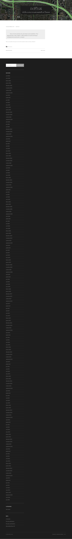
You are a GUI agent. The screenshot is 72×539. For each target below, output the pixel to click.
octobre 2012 (8, 444)
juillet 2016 (8, 335)
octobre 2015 (8, 356)
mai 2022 (8, 170)
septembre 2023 (9, 136)
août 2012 (8, 448)
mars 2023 (8, 150)
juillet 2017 (8, 305)
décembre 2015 (9, 351)
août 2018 (8, 274)
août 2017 (8, 303)
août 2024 (8, 121)
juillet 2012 (8, 451)
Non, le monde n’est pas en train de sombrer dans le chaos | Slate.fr (22, 41)
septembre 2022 (9, 165)
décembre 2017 (9, 293)
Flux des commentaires (10, 523)
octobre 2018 (8, 269)
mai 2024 (8, 126)
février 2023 (8, 153)
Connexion (8, 518)
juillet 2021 (8, 189)
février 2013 (8, 434)
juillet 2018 (8, 276)
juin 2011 (8, 482)
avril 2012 (8, 458)
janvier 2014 (8, 407)
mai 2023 (8, 146)
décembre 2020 (9, 206)
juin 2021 (8, 192)
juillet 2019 (8, 247)
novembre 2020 (9, 209)
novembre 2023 (9, 131)
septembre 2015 (9, 359)
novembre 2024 (9, 114)
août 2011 (8, 477)
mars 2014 (8, 402)
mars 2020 (8, 228)
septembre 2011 (9, 475)
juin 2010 (8, 499)
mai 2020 (8, 223)
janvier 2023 (8, 155)
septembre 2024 (9, 119)
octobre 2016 (8, 327)
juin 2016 (8, 337)
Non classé (10, 46)
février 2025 (8, 107)
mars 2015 (8, 373)
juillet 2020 (8, 218)
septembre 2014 (9, 388)
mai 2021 (8, 194)
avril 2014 (8, 400)
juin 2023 (8, 143)
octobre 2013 (8, 414)
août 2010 (8, 497)
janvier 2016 (8, 349)
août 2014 (8, 390)
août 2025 (8, 95)
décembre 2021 (9, 180)
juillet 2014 (8, 393)
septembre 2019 (9, 242)
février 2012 (8, 463)
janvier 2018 (8, 291)
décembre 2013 (9, 410)
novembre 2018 (9, 267)
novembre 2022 (9, 160)
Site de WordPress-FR (10, 526)
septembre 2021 (9, 187)
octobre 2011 (8, 473)
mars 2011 (8, 490)
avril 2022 (8, 172)
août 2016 (8, 332)
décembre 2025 (9, 85)
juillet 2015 (8, 364)
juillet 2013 (8, 422)
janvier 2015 (8, 378)
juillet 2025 (8, 97)
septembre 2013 (9, 417)
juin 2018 (8, 279)
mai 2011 (8, 485)
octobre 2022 (8, 163)
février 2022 (8, 177)
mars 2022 (8, 175)
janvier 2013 (8, 436)
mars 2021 (8, 199)
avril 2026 (8, 75)
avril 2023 (8, 148)
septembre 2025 (9, 92)
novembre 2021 (9, 182)
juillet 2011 (8, 480)
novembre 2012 (9, 441)
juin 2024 (8, 124)
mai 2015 (8, 368)
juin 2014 (8, 395)
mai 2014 (8, 398)
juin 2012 (8, 453)
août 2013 (8, 419)
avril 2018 (8, 284)
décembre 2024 (9, 112)
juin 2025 (8, 100)
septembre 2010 (9, 494)
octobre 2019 (8, 240)
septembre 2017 (9, 301)
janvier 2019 (8, 262)
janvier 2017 (8, 320)
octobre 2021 (8, 184)
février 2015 (8, 376)
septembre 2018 (9, 272)
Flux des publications (10, 521)
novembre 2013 (9, 412)
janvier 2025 (8, 109)
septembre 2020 (9, 213)
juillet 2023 (8, 141)
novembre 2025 (9, 87)
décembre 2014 (9, 381)
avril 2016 (8, 342)
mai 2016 (8, 339)
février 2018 (8, 289)
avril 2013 (8, 429)
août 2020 (8, 216)
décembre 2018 (9, 264)
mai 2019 (8, 252)
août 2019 (8, 245)
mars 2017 (8, 315)
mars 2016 (8, 344)
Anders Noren (60, 534)
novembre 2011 (9, 470)
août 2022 (8, 167)
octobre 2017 (8, 298)
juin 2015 (8, 366)
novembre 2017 (9, 296)
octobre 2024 (8, 117)
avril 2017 (8, 313)
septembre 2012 (9, 446)
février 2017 (8, 318)
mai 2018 (8, 281)
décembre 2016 (9, 322)
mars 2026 (8, 78)
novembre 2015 (9, 354)
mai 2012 (8, 456)
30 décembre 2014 (10, 26)
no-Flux (11, 534)
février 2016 (8, 347)
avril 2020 (8, 226)
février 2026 (8, 80)
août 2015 (8, 361)
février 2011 (8, 492)
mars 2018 (8, 286)
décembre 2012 (9, 439)
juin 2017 (8, 308)
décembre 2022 (9, 158)
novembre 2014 (9, 383)
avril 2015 (8, 371)
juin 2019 (8, 250)
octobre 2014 (8, 385)
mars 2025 (8, 104)
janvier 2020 (8, 233)
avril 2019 (8, 255)
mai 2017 (8, 310)
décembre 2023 (9, 129)
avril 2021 (8, 196)
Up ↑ (65, 534)
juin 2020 (8, 221)
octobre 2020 (8, 211)
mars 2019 (8, 257)
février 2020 (8, 230)
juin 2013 (8, 424)
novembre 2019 (9, 238)
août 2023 (8, 138)
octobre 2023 (8, 134)
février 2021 (8, 201)
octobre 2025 (8, 90)
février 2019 (8, 259)
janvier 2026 (8, 83)
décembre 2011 (9, 468)
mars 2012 (8, 461)
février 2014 (8, 405)
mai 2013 (8, 427)
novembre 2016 (9, 325)
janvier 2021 (8, 204)
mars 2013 (8, 431)
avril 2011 (8, 487)
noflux (17, 26)
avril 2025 (8, 102)
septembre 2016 (9, 330)
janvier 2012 (8, 465)
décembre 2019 (9, 235)
